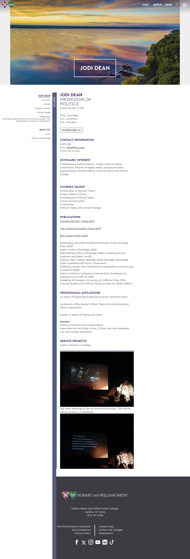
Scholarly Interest (42, 108)
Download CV (71, 130)
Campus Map (106, 526)
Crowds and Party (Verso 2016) (77, 221)
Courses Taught (43, 112)
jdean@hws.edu (75, 147)
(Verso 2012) (94, 228)
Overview (46, 100)
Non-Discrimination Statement (74, 526)
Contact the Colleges (111, 529)
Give (168, 4)
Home (47, 134)
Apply (157, 4)
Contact (46, 104)
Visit (145, 4)
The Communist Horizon (73, 228)
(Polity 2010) (81, 235)
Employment (106, 533)
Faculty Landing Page (41, 138)
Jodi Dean (44, 95)
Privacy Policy (83, 533)
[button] (177, 4)
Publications (45, 117)
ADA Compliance (81, 529)
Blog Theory (67, 235)
